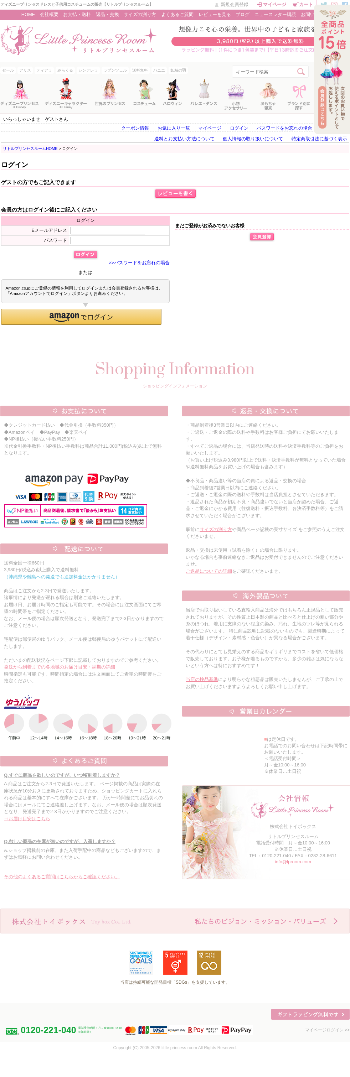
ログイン (239, 128)
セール (8, 70)
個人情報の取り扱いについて (253, 138)
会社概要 (49, 14)
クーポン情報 (135, 128)
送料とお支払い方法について (184, 138)
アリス (25, 70)
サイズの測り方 (140, 14)
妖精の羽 (178, 70)
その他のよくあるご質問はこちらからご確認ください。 (62, 876)
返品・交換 (107, 14)
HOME (28, 14)
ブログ (242, 14)
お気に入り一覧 (174, 128)
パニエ (159, 70)
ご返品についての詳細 (209, 571)
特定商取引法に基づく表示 (319, 138)
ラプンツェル (115, 70)
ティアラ (44, 70)
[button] (81, 317)
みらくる (65, 70)
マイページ (274, 4)
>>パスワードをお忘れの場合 (139, 262)
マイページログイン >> (327, 1029)
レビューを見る (215, 14)
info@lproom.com (293, 861)
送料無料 (140, 70)
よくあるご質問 (177, 14)
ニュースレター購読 (275, 14)
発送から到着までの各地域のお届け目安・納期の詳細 (59, 667)
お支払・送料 (77, 14)
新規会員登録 (234, 4)
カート (306, 4)
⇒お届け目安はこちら (27, 818)
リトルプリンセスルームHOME (30, 148)
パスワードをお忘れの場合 (284, 128)
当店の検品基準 (202, 679)
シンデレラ (88, 70)
